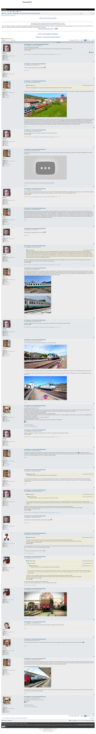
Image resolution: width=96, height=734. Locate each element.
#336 (25, 321)
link (54, 24)
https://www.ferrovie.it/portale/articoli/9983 (33, 666)
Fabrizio (11, 38)
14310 (7, 525)
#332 (25, 209)
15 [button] (87, 40)
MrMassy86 (8, 38)
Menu (5, 9)
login (39, 23)
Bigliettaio (4, 629)
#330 (25, 150)
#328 (25, 82)
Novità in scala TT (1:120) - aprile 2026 (48, 18)
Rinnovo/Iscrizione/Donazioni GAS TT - (48, 28)
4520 (6, 416)
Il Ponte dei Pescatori (51, 54)
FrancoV (4, 541)
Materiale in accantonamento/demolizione (48, 37)
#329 (25, 131)
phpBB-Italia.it (51, 731)
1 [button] (78, 40)
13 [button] (83, 40)
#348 (25, 640)
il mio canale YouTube (35, 54)
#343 (25, 517)
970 (6, 631)
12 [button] (81, 40)
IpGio (3, 414)
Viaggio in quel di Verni (44, 54)
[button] (75, 40)
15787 (7, 140)
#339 (25, 431)
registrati (42, 23)
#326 (25, 45)
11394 (7, 91)
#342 (25, 491)
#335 (25, 269)
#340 (25, 450)
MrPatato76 (4, 564)
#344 (25, 534)
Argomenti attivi (12, 15)
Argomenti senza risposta (5, 15)
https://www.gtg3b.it (34, 426)
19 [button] (92, 40)
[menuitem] (11, 11)
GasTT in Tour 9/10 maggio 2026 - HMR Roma (48, 33)
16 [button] (89, 40)
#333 (25, 229)
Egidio (4, 71)
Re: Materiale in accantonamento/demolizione (36, 44)
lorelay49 (4, 647)
